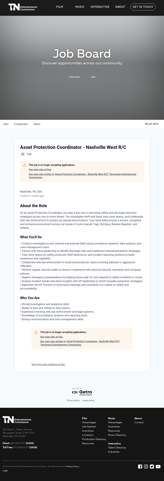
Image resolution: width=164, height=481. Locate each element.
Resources (88, 443)
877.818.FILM (20, 447)
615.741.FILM (18, 443)
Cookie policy (88, 400)
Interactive (100, 6)
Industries (113, 451)
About (120, 6)
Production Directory (94, 439)
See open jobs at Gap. (40, 169)
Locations (87, 434)
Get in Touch (143, 6)
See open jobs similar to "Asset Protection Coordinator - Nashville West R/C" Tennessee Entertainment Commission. (82, 176)
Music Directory (117, 434)
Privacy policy (73, 400)
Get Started (89, 426)
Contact (139, 422)
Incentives (88, 430)
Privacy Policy (72, 466)
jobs (6, 124)
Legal (5, 470)
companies (21, 124)
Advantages (89, 422)
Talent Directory (117, 447)
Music (80, 6)
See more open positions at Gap (48, 364)
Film (59, 6)
